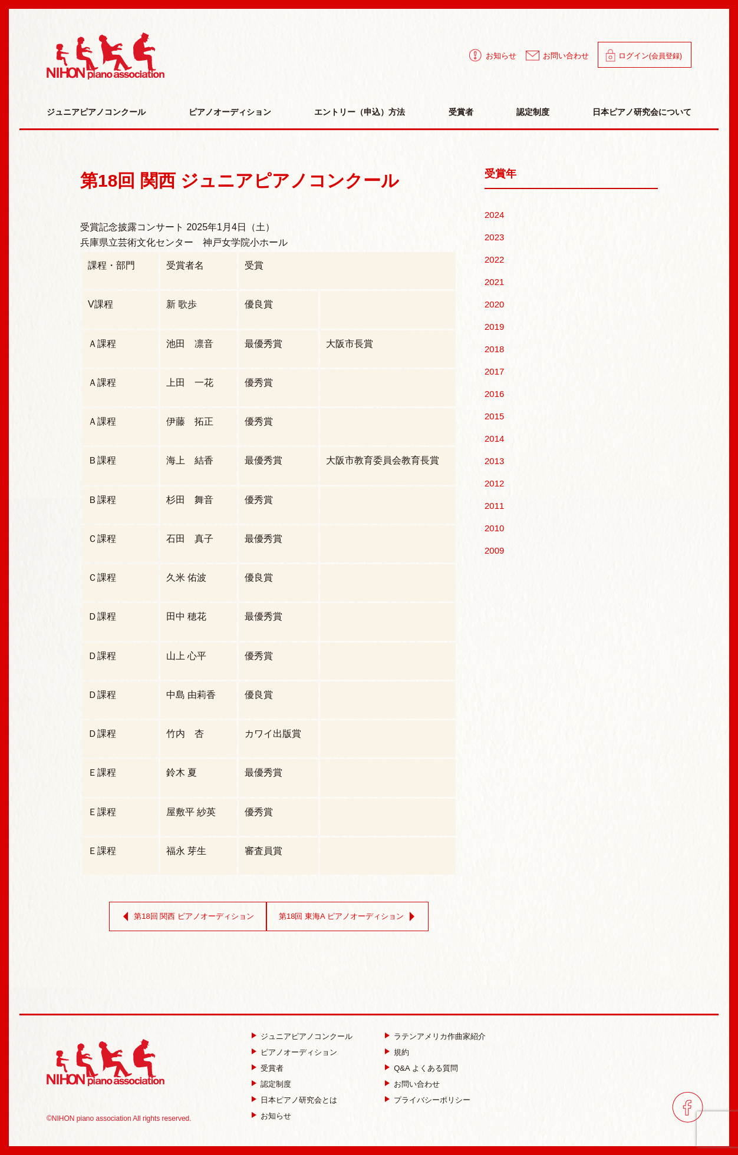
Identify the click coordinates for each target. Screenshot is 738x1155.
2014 (494, 438)
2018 (494, 349)
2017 (494, 371)
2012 (494, 483)
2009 (494, 550)
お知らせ (501, 55)
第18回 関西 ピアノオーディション (186, 916)
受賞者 (461, 112)
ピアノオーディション (230, 112)
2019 (494, 327)
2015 (494, 416)
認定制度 (532, 112)
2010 (494, 528)
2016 (494, 394)
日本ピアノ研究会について (641, 112)
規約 (401, 1052)
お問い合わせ (566, 55)
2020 (494, 304)
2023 (494, 237)
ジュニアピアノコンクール (96, 112)
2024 (494, 215)
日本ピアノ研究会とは (299, 1100)
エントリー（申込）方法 (359, 112)
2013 (494, 461)
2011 (494, 506)
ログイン (650, 55)
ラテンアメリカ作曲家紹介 (440, 1036)
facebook (687, 1107)
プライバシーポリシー (432, 1100)
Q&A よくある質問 (425, 1068)
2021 (494, 282)
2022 (494, 259)
